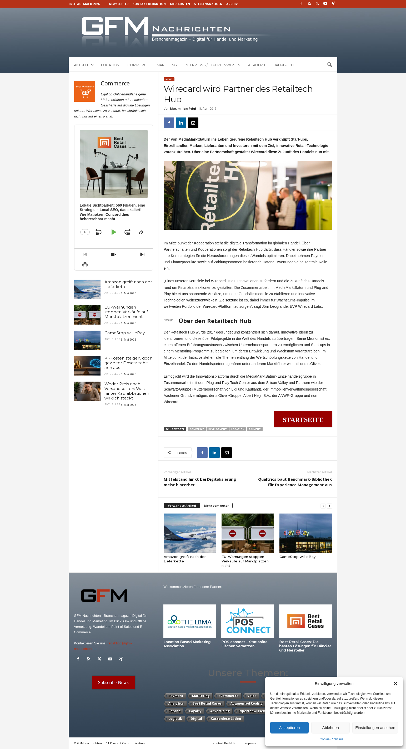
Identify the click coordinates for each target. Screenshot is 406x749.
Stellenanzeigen (208, 4)
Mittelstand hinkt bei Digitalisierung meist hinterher (200, 481)
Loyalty (195, 711)
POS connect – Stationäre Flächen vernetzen (244, 644)
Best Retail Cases (207, 703)
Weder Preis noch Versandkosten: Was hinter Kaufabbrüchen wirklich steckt (126, 391)
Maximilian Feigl (183, 108)
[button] (395, 683)
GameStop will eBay (297, 557)
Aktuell (84, 64)
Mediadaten (180, 4)
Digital (196, 718)
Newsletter (119, 4)
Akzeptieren (289, 727)
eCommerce (228, 696)
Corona (174, 711)
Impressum (252, 743)
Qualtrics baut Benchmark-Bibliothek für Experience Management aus (295, 481)
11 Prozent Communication (125, 743)
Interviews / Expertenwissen (212, 65)
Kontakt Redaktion (149, 4)
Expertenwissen (251, 711)
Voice (252, 696)
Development (217, 429)
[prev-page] (323, 506)
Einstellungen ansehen (375, 727)
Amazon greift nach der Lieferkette (128, 284)
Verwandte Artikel (182, 505)
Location (110, 65)
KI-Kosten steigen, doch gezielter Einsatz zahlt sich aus (128, 363)
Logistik (175, 718)
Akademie (257, 65)
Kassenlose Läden (226, 718)
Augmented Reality (246, 703)
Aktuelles (112, 293)
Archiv (232, 4)
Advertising (220, 711)
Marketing (167, 65)
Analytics (176, 703)
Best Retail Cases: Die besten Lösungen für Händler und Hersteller (305, 646)
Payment (255, 429)
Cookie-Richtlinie (331, 739)
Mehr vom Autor (216, 505)
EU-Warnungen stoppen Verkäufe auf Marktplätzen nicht (245, 561)
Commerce (138, 65)
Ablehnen (330, 727)
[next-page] (329, 506)
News (169, 79)
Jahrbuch (284, 65)
